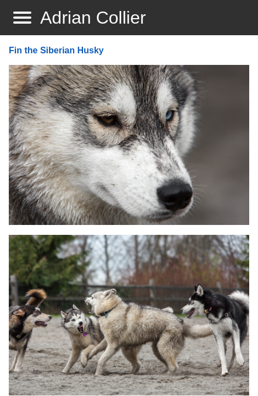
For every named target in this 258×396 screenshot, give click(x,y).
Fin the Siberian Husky (56, 50)
